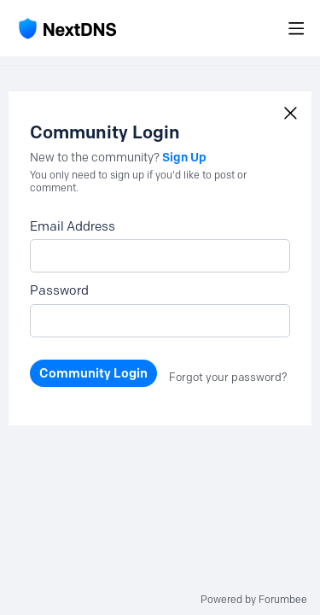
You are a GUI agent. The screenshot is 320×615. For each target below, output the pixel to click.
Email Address (72, 226)
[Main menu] (296, 28)
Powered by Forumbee (254, 600)
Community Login (93, 373)
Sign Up (184, 157)
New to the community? (96, 157)
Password (59, 290)
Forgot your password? (228, 377)
